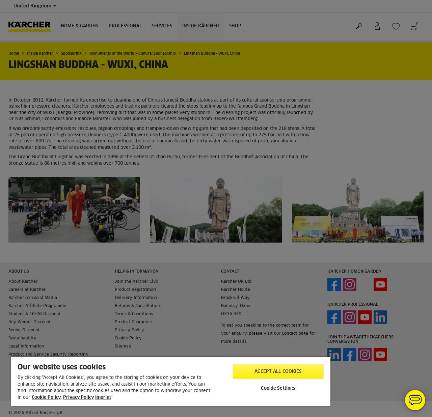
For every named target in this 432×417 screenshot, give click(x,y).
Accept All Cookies (277, 371)
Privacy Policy (78, 397)
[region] (170, 381)
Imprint (103, 397)
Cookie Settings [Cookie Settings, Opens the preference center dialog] (278, 388)
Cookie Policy (46, 397)
